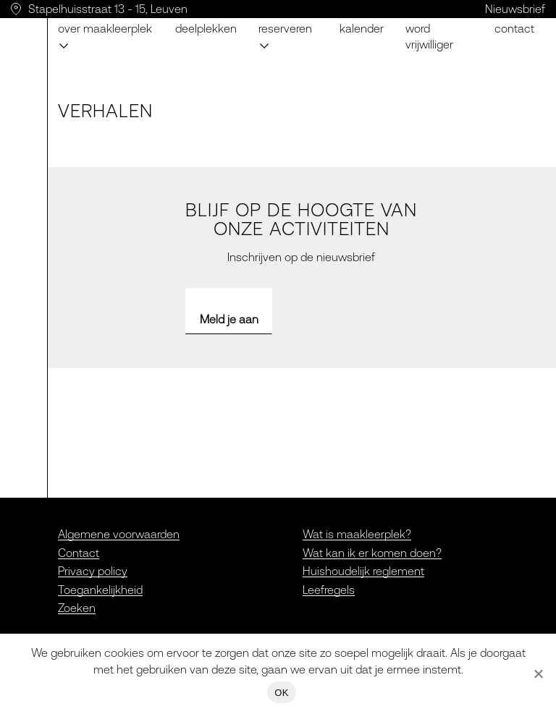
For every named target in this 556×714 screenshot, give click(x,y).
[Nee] (538, 673)
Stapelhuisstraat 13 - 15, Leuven (108, 8)
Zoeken (77, 607)
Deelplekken (206, 28)
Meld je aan (229, 319)
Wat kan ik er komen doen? (372, 552)
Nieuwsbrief (515, 8)
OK (281, 692)
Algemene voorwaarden (119, 533)
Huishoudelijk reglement (363, 570)
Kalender (362, 28)
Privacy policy (92, 570)
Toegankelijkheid (100, 589)
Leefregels (329, 589)
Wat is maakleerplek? (357, 533)
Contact (514, 28)
